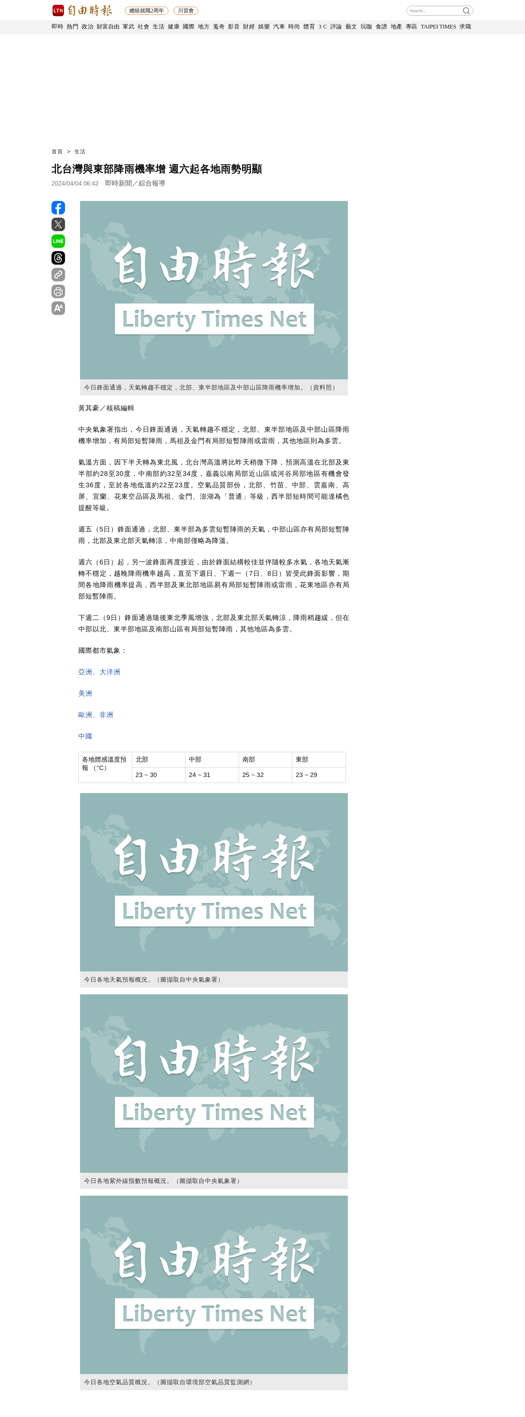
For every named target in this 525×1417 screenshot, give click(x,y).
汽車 (279, 26)
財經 (249, 26)
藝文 (351, 26)
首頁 (57, 151)
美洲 (85, 693)
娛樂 (264, 26)
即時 (57, 26)
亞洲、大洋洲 (99, 672)
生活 (158, 26)
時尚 (294, 26)
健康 (173, 26)
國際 (189, 26)
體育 (309, 26)
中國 (85, 736)
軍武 (128, 26)
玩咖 (366, 26)
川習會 (186, 10)
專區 (412, 26)
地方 (204, 26)
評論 (336, 26)
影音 (234, 26)
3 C (322, 26)
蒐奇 (219, 26)
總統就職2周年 (146, 10)
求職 (465, 26)
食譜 (381, 26)
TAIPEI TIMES (438, 26)
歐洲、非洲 (96, 714)
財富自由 (108, 26)
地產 (396, 26)
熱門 (72, 26)
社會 (143, 26)
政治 (87, 26)
